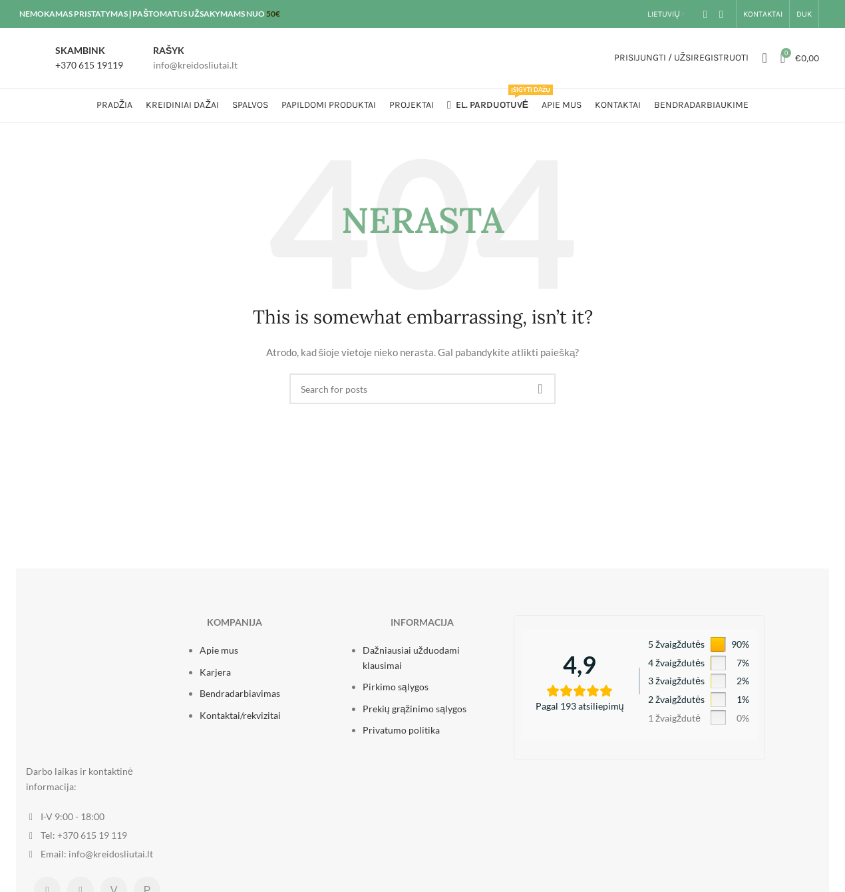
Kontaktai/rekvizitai (240, 715)
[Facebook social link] (705, 14)
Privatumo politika (401, 730)
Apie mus (219, 650)
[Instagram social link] (721, 14)
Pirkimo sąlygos (395, 686)
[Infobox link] (74, 58)
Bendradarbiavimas (240, 693)
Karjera (215, 672)
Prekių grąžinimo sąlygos (414, 708)
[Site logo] (422, 57)
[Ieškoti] (764, 58)
